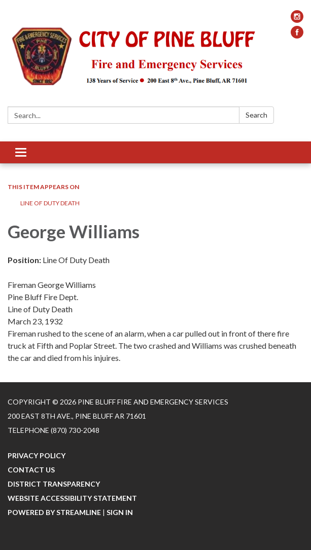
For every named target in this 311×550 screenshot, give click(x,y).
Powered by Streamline (54, 512)
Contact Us (31, 469)
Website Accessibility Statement (72, 498)
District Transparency (54, 484)
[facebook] (297, 35)
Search (256, 115)
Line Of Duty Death (50, 203)
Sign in (120, 512)
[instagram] (297, 19)
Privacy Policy (36, 455)
